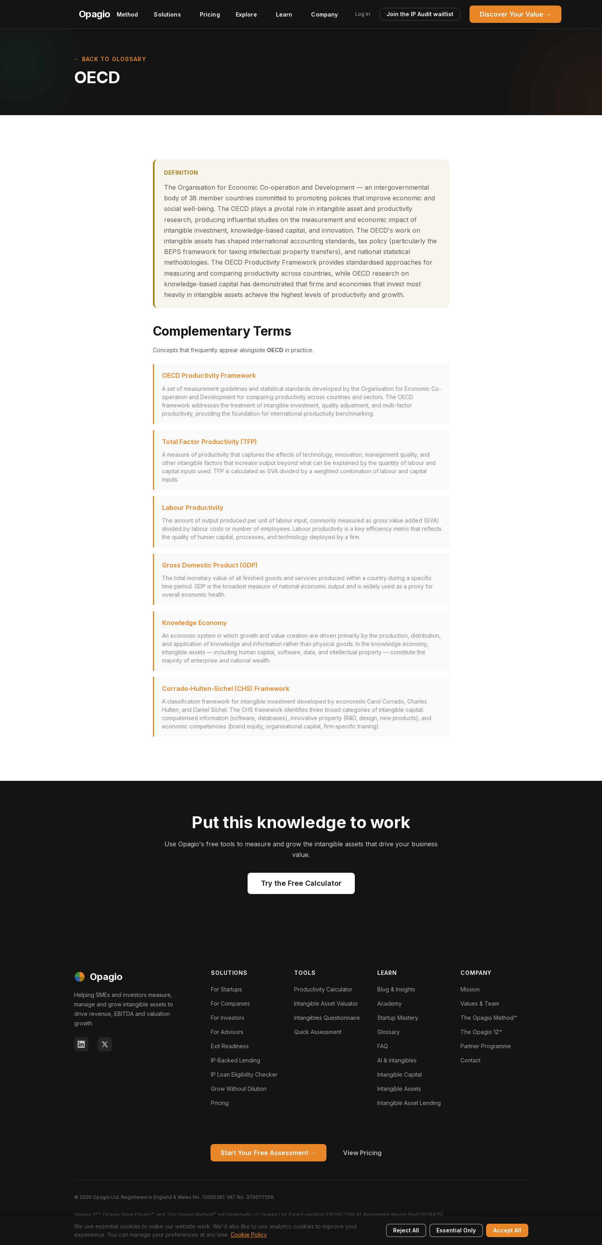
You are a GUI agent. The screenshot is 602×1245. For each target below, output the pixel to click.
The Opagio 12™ (481, 1031)
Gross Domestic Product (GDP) (210, 565)
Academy (389, 1003)
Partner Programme (485, 1046)
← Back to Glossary (110, 59)
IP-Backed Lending (235, 1060)
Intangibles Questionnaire (327, 1017)
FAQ (382, 1046)
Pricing (210, 14)
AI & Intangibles (397, 1060)
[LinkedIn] (81, 1044)
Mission (470, 989)
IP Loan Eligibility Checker (244, 1074)
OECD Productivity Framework (209, 375)
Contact (470, 1060)
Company (324, 14)
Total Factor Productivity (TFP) (209, 442)
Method (127, 14)
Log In (362, 14)
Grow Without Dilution (239, 1088)
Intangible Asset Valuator (326, 1003)
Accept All (507, 1230)
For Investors (227, 1017)
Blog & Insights (396, 989)
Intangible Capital (399, 1074)
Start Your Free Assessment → (268, 1153)
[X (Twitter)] (105, 1044)
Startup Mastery (397, 1017)
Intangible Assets (399, 1088)
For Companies (230, 1003)
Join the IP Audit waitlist (419, 14)
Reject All (406, 1230)
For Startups (226, 989)
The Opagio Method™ (488, 1017)
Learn (284, 14)
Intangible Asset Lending (409, 1102)
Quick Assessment (317, 1031)
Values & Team (479, 1003)
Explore (246, 14)
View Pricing (362, 1153)
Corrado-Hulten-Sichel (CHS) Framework (225, 688)
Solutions (167, 14)
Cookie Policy (249, 1234)
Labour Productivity (192, 507)
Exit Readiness (230, 1046)
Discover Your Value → (515, 14)
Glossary (388, 1031)
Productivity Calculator (323, 989)
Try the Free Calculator (301, 883)
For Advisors (227, 1031)
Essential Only (456, 1230)
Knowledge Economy (194, 623)
